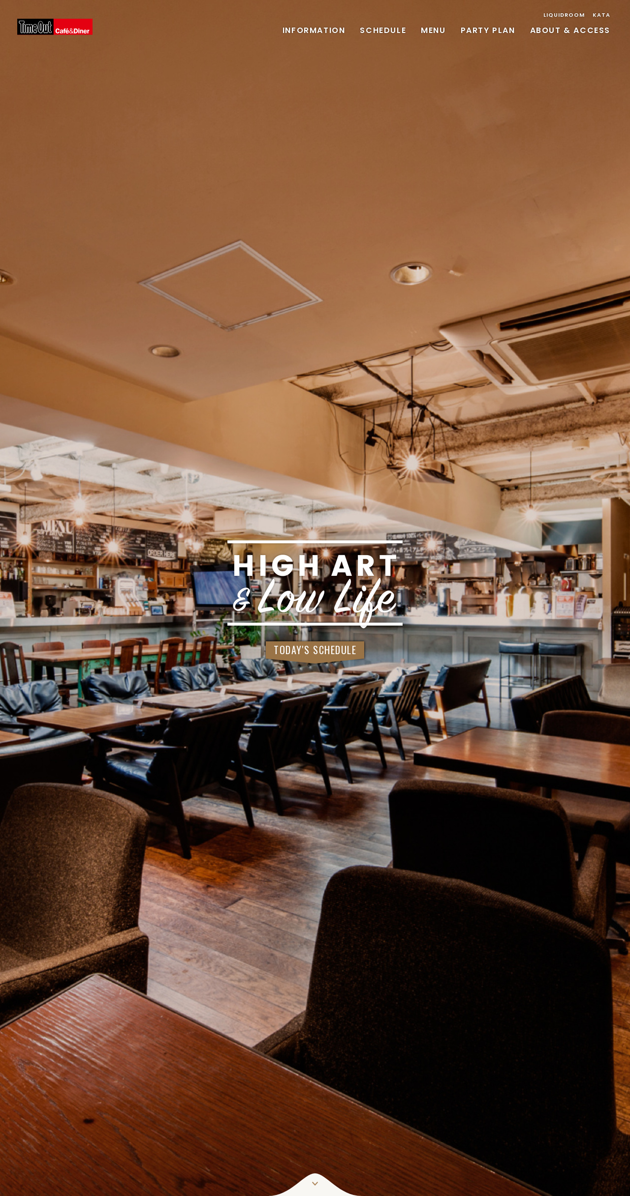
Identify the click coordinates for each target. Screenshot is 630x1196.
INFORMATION (314, 30)
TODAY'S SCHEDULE (315, 649)
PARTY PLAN (488, 30)
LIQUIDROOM (564, 15)
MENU (433, 30)
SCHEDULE (383, 30)
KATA (601, 15)
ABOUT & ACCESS (570, 30)
